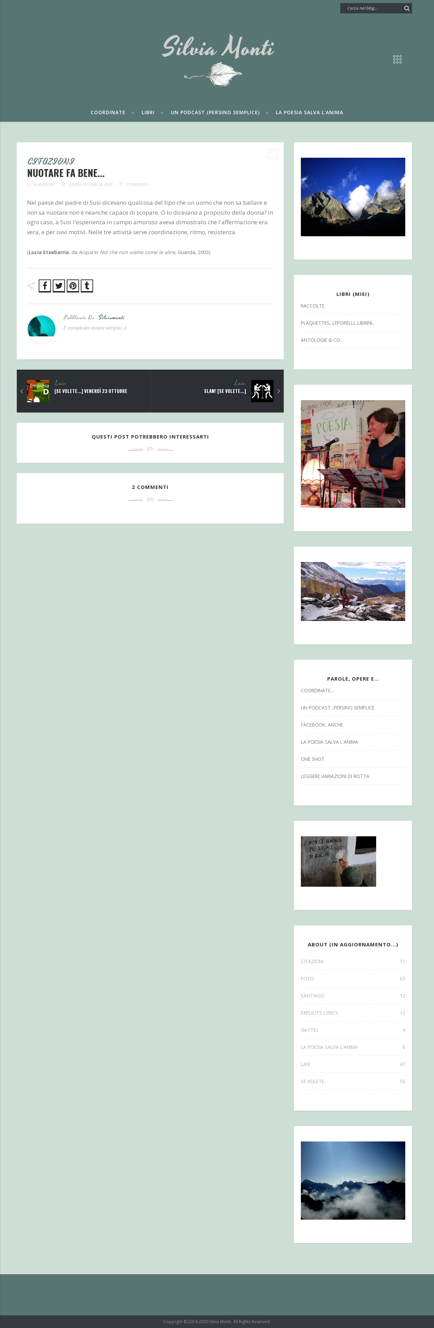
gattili (353, 1030)
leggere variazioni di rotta (335, 776)
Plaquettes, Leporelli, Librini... (338, 323)
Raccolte (312, 305)
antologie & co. (321, 340)
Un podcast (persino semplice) (215, 112)
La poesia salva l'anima (309, 112)
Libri (148, 112)
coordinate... (317, 690)
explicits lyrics (353, 1012)
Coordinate (108, 112)
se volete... (353, 1081)
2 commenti (137, 185)
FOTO (353, 978)
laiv (60, 384)
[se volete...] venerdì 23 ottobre (92, 391)
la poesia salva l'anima (329, 742)
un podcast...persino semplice (337, 707)
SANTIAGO (353, 995)
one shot (312, 759)
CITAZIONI (52, 162)
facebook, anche (322, 724)
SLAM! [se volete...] (224, 391)
